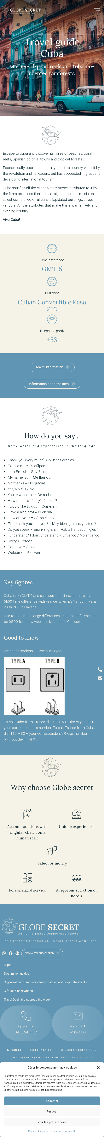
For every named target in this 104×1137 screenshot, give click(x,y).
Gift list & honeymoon (18, 991)
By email (77, 1026)
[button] (98, 1068)
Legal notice (41, 1049)
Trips (7, 965)
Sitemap (14, 1049)
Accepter (52, 1101)
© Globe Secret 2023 (79, 1049)
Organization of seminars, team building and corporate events (45, 982)
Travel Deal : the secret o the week (27, 999)
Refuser (52, 1111)
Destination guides (16, 973)
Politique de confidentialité (63, 1131)
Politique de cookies (38, 1131)
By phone (26, 1026)
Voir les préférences (52, 1122)
